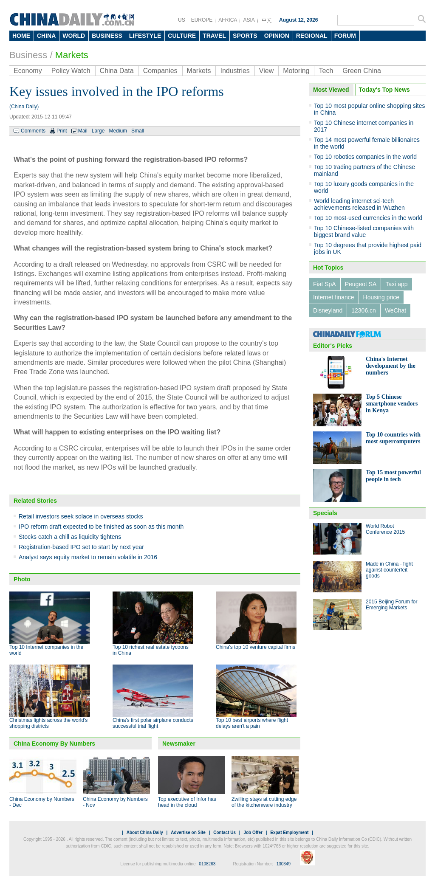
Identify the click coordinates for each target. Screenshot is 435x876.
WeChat (395, 310)
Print (61, 131)
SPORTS (245, 35)
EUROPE (202, 20)
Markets (71, 55)
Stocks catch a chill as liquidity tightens (70, 536)
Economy (28, 70)
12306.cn (363, 310)
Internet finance (333, 297)
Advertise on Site (188, 832)
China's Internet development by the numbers (390, 366)
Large (98, 131)
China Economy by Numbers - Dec (41, 802)
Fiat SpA (324, 284)
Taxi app (396, 284)
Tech (326, 70)
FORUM (345, 35)
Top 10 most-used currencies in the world (368, 217)
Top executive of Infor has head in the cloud (187, 802)
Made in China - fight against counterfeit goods (389, 570)
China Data (117, 70)
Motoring (296, 70)
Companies (160, 70)
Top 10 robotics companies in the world (365, 156)
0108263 (207, 864)
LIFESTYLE (145, 35)
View (266, 70)
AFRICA (227, 20)
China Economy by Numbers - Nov (115, 802)
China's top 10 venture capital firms (255, 647)
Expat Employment (289, 832)
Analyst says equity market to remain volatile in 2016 (88, 557)
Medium (118, 131)
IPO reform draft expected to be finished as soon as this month (101, 526)
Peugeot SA (361, 284)
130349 (284, 864)
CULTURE (182, 35)
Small (137, 131)
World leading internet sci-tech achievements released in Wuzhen (359, 204)
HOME (21, 35)
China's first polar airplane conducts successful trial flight (153, 723)
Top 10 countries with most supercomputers (393, 438)
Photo (22, 579)
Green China (361, 70)
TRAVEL (214, 35)
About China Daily (145, 832)
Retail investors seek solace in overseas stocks (81, 516)
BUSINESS (107, 35)
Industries (234, 70)
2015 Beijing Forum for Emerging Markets (391, 605)
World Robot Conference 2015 (385, 529)
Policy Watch (70, 70)
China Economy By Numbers (54, 743)
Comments (33, 131)
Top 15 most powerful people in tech (393, 475)
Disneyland (327, 310)
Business (28, 55)
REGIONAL (312, 35)
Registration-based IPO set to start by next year (81, 547)
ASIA (248, 20)
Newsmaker (178, 743)
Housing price (381, 297)
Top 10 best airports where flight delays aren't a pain (252, 723)
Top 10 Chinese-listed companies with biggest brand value (364, 231)
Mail (83, 131)
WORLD (73, 35)
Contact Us (224, 832)
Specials (325, 513)
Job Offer (252, 832)
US (181, 20)
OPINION (276, 35)
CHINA (46, 35)
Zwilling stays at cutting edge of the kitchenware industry (264, 802)
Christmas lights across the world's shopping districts (48, 723)
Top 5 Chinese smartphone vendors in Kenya (392, 404)
